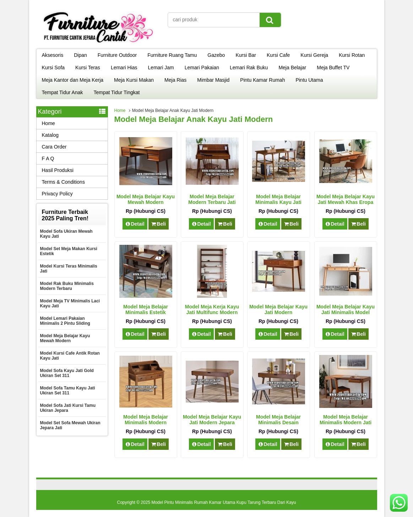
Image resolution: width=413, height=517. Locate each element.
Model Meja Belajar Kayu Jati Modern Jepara (212, 419)
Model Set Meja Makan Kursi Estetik (68, 251)
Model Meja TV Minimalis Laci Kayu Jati (70, 303)
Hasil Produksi (58, 170)
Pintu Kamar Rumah (262, 80)
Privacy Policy (57, 193)
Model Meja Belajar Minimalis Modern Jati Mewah (345, 422)
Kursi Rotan (352, 55)
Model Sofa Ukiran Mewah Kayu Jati (66, 234)
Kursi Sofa (53, 67)
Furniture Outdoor (117, 55)
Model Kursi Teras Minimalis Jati (68, 269)
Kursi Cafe (278, 55)
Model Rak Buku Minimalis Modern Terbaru (67, 286)
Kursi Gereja (314, 55)
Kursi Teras (87, 67)
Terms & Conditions (63, 182)
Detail (135, 224)
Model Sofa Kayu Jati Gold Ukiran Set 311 (67, 373)
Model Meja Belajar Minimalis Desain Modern (278, 422)
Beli (158, 224)
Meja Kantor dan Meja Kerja (73, 80)
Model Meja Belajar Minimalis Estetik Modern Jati (145, 312)
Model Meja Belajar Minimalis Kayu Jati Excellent (278, 202)
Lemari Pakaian (202, 67)
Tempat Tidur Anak (62, 92)
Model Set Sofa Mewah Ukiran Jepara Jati (70, 425)
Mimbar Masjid (213, 80)
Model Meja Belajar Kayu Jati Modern (278, 309)
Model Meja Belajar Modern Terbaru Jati (212, 199)
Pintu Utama (309, 80)
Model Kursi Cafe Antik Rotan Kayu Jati (70, 356)
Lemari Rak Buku (249, 67)
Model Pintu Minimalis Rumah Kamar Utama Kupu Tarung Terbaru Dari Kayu (223, 502)
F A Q (48, 158)
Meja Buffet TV (333, 67)
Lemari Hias (124, 67)
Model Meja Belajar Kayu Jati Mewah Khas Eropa (345, 199)
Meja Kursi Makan (134, 80)
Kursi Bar (245, 55)
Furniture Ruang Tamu (172, 55)
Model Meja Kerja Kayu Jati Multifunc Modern (212, 309)
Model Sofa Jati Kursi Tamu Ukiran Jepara (68, 408)
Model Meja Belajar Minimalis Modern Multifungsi (145, 422)
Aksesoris (53, 55)
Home (120, 110)
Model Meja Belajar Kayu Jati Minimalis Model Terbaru (345, 312)
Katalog (50, 135)
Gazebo (216, 55)
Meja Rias (175, 80)
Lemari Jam (161, 67)
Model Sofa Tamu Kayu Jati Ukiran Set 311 (67, 390)
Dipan (80, 55)
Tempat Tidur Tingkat (116, 92)
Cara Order (54, 147)
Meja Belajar (292, 67)
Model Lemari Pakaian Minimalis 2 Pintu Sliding (65, 321)
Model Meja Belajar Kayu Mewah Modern (145, 199)
